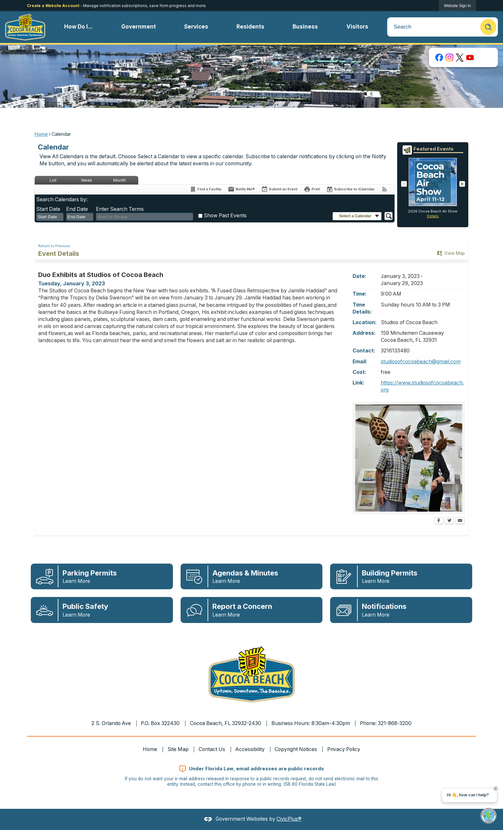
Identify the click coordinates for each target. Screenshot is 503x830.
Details (433, 216)
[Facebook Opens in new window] (438, 521)
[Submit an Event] (279, 189)
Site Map (178, 749)
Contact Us (212, 749)
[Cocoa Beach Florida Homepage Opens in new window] (25, 26)
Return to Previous (54, 246)
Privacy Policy (343, 749)
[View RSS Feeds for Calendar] (384, 189)
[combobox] (50, 216)
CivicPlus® (289, 819)
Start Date (48, 209)
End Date (77, 209)
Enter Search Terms (120, 209)
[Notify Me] (241, 189)
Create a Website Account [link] (53, 5)
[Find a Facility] (205, 189)
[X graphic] (460, 57)
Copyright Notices (296, 749)
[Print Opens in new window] (312, 189)
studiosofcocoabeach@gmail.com (421, 362)
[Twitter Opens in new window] (449, 521)
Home (41, 134)
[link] (457, 5)
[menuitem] (78, 27)
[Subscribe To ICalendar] (350, 189)
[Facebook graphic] (439, 57)
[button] (488, 27)
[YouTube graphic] (470, 57)
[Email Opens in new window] (460, 521)
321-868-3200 (395, 723)
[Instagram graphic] (449, 57)
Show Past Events (225, 215)
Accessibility (250, 749)
